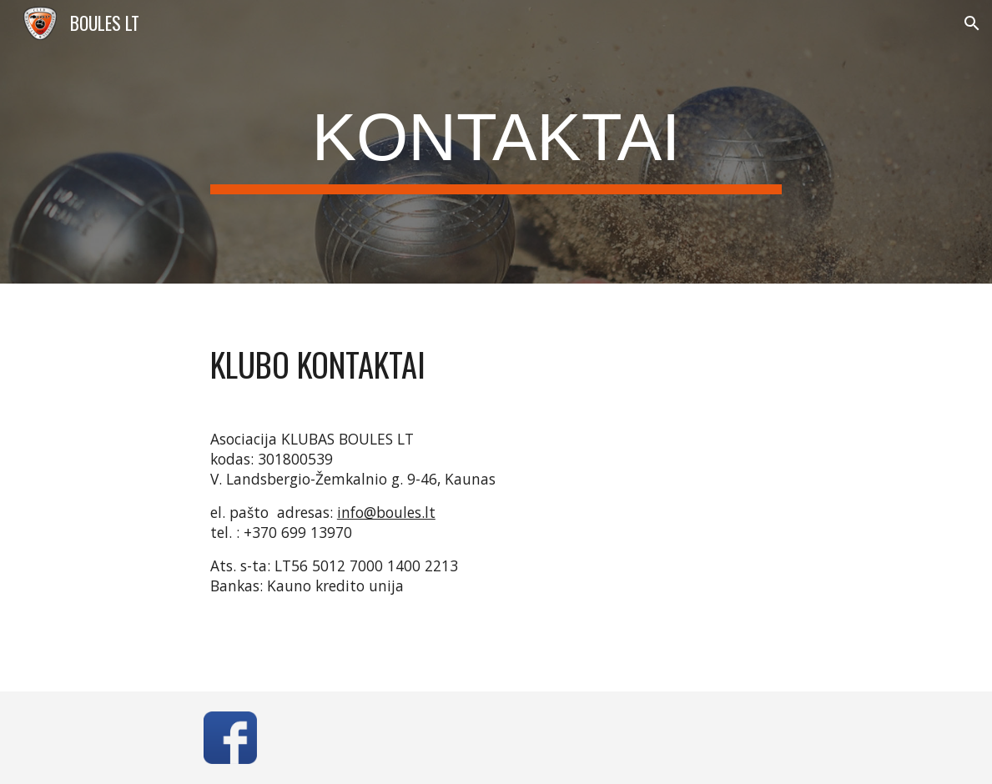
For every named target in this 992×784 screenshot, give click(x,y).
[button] (972, 23)
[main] (496, 142)
